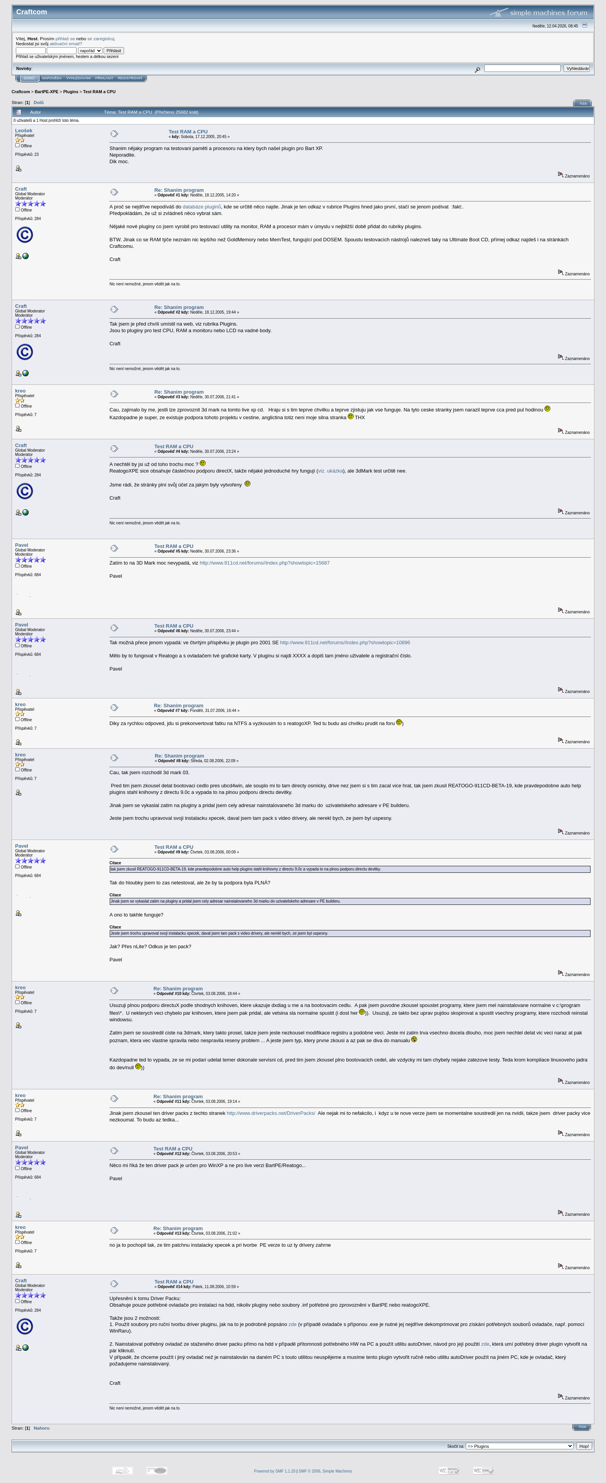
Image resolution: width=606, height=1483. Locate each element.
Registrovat (130, 78)
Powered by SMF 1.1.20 (274, 1471)
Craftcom (21, 91)
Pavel (21, 545)
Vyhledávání (78, 78)
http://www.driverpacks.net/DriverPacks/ (271, 1113)
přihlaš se (65, 38)
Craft (21, 189)
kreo (20, 391)
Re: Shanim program (179, 190)
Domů (29, 78)
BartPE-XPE (46, 91)
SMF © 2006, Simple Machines (325, 1471)
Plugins (70, 91)
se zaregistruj (100, 38)
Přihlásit (104, 78)
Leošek (23, 130)
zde (293, 1324)
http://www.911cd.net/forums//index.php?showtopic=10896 (345, 642)
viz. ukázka (330, 471)
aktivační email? (66, 43)
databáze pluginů (202, 207)
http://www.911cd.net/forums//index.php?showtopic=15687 (265, 563)
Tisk (583, 104)
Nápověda (52, 78)
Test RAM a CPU (99, 91)
